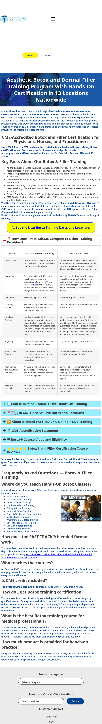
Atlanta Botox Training (18, 496)
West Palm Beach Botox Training (23, 531)
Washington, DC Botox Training (22, 519)
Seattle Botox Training (18, 516)
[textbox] (51, 682)
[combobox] (51, 681)
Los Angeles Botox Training (20, 505)
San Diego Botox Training (19, 525)
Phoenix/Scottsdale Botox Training (24, 514)
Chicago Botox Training (18, 508)
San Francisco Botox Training (21, 522)
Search (75, 701)
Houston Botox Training (19, 502)
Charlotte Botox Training (19, 499)
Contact (30, 55)
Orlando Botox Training (18, 528)
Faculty (31, 284)
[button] (53, 19)
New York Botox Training (19, 511)
